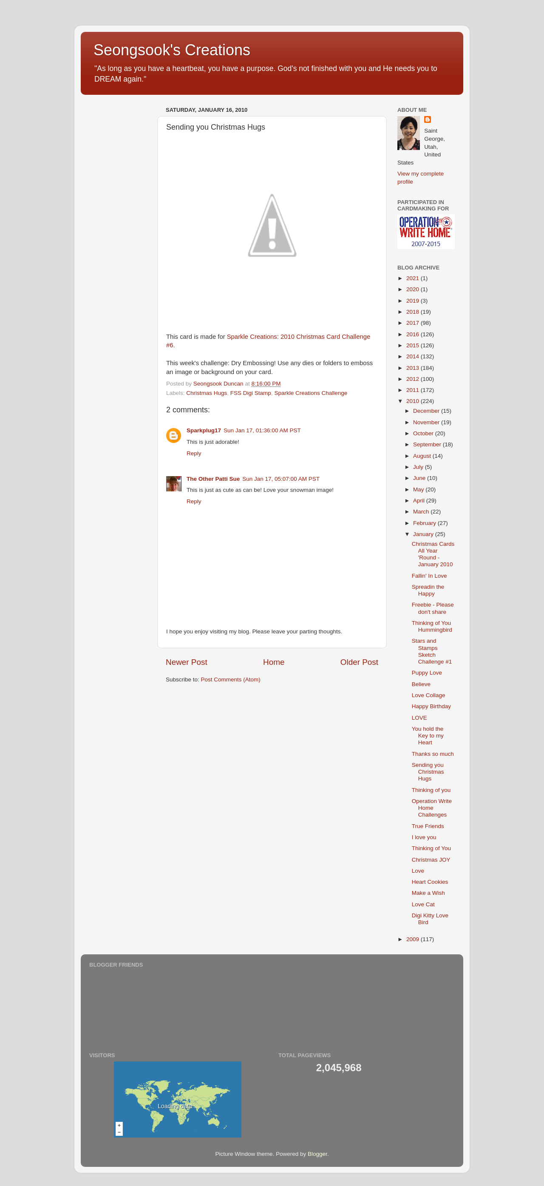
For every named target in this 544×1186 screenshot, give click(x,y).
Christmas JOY (431, 860)
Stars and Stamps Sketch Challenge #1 (432, 651)
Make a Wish (428, 893)
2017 (413, 323)
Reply (194, 453)
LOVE (419, 718)
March (422, 511)
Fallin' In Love (429, 576)
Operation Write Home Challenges (432, 808)
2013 (413, 368)
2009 (413, 939)
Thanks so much (433, 754)
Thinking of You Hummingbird (432, 626)
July (419, 467)
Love (418, 871)
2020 (413, 289)
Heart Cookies (430, 882)
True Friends (428, 826)
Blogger (317, 1154)
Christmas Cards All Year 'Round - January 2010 (433, 554)
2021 (413, 278)
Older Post (359, 662)
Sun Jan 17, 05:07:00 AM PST (281, 479)
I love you (424, 837)
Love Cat (423, 904)
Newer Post (186, 662)
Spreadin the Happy (428, 590)
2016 (413, 334)
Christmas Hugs (206, 393)
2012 (413, 379)
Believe (421, 684)
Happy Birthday (431, 706)
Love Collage (428, 695)
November (427, 422)
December (427, 411)
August (423, 456)
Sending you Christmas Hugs (428, 772)
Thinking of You (431, 848)
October (424, 433)
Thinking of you (431, 790)
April (419, 500)
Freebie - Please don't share (433, 608)
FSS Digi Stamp (250, 393)
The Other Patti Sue (213, 479)
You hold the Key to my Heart (428, 736)
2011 (413, 390)
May (419, 489)
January (424, 534)
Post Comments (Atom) (231, 679)
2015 (413, 345)
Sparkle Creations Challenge (310, 393)
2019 (413, 301)
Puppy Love (427, 673)
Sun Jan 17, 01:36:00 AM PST (262, 430)
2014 (413, 356)
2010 (413, 401)
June (420, 478)
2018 (413, 312)
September (428, 444)
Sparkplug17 (204, 430)
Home (273, 662)
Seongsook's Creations (172, 50)
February (425, 523)
